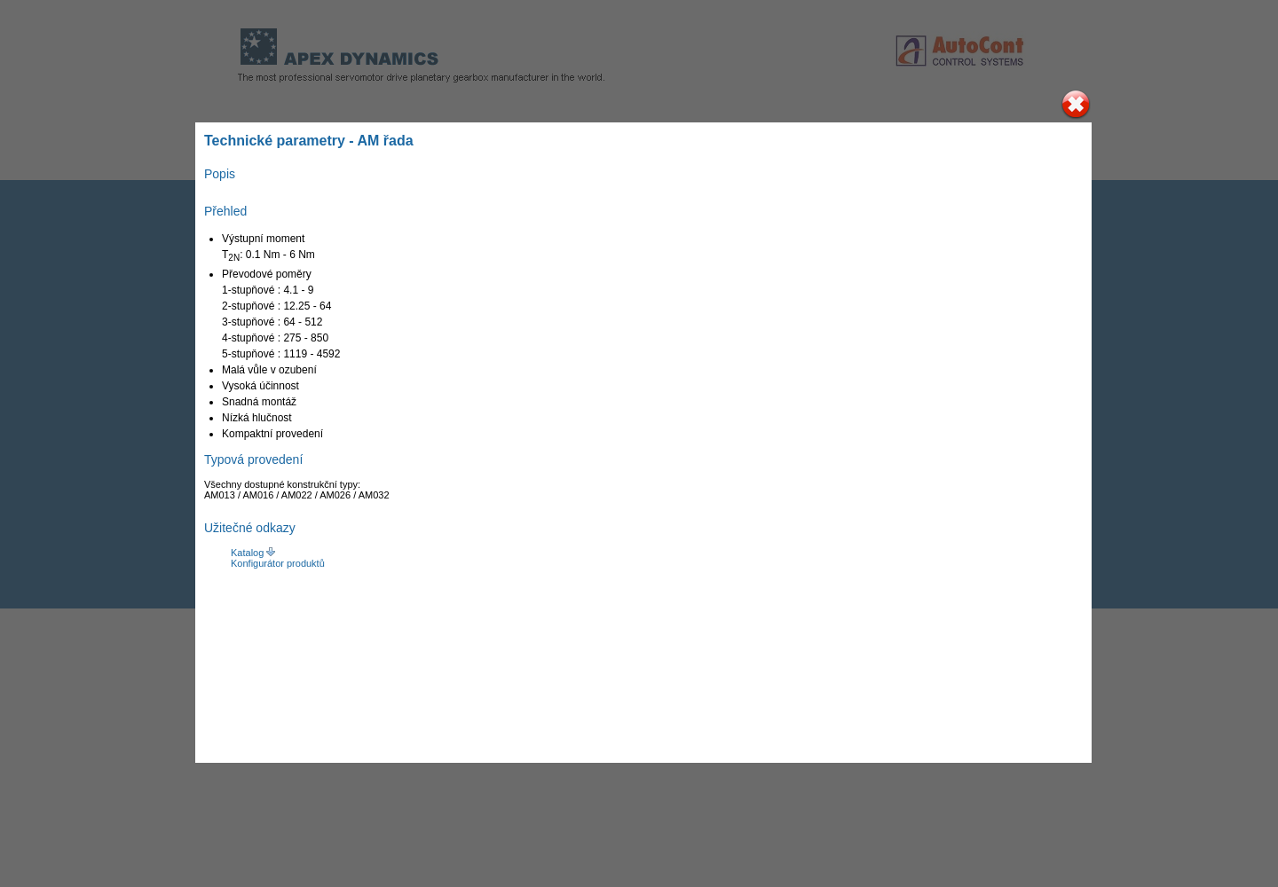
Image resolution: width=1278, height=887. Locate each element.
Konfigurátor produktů (278, 563)
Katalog (248, 552)
